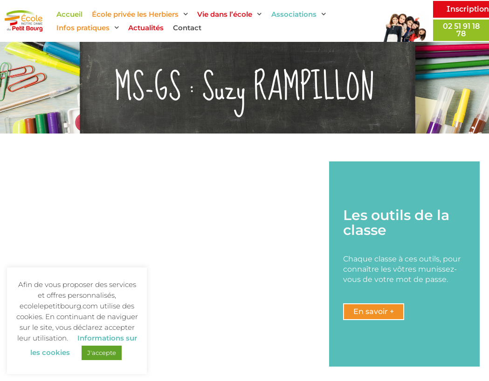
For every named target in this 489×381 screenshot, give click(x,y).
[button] (373, 311)
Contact (187, 27)
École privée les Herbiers (140, 14)
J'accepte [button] (101, 352)
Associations (298, 14)
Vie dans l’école (229, 14)
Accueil (69, 14)
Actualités (146, 27)
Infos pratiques (87, 27)
